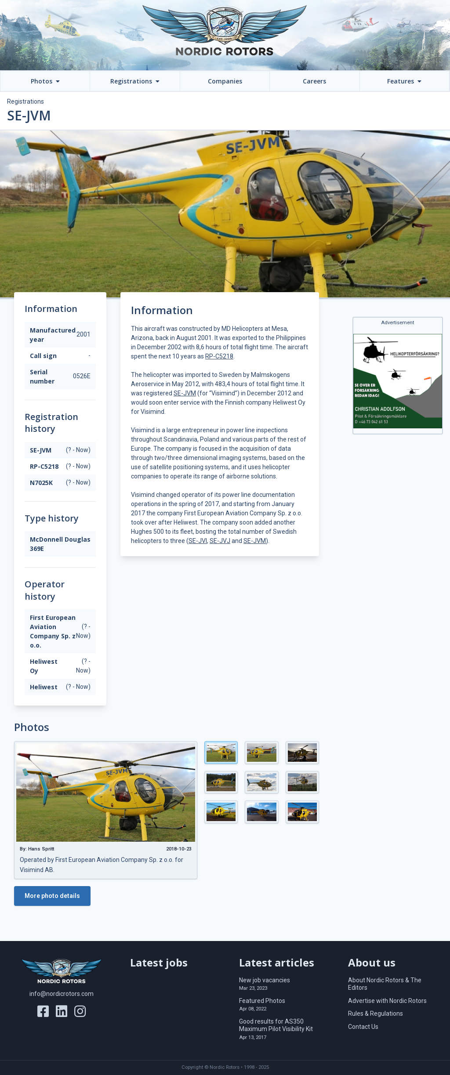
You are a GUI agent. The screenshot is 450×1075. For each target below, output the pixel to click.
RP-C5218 (219, 356)
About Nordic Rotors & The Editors (384, 984)
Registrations (25, 101)
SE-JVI (198, 540)
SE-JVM (185, 393)
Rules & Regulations (375, 1013)
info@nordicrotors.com (61, 993)
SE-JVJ (220, 540)
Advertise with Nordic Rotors (387, 1000)
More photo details (52, 895)
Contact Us (363, 1026)
